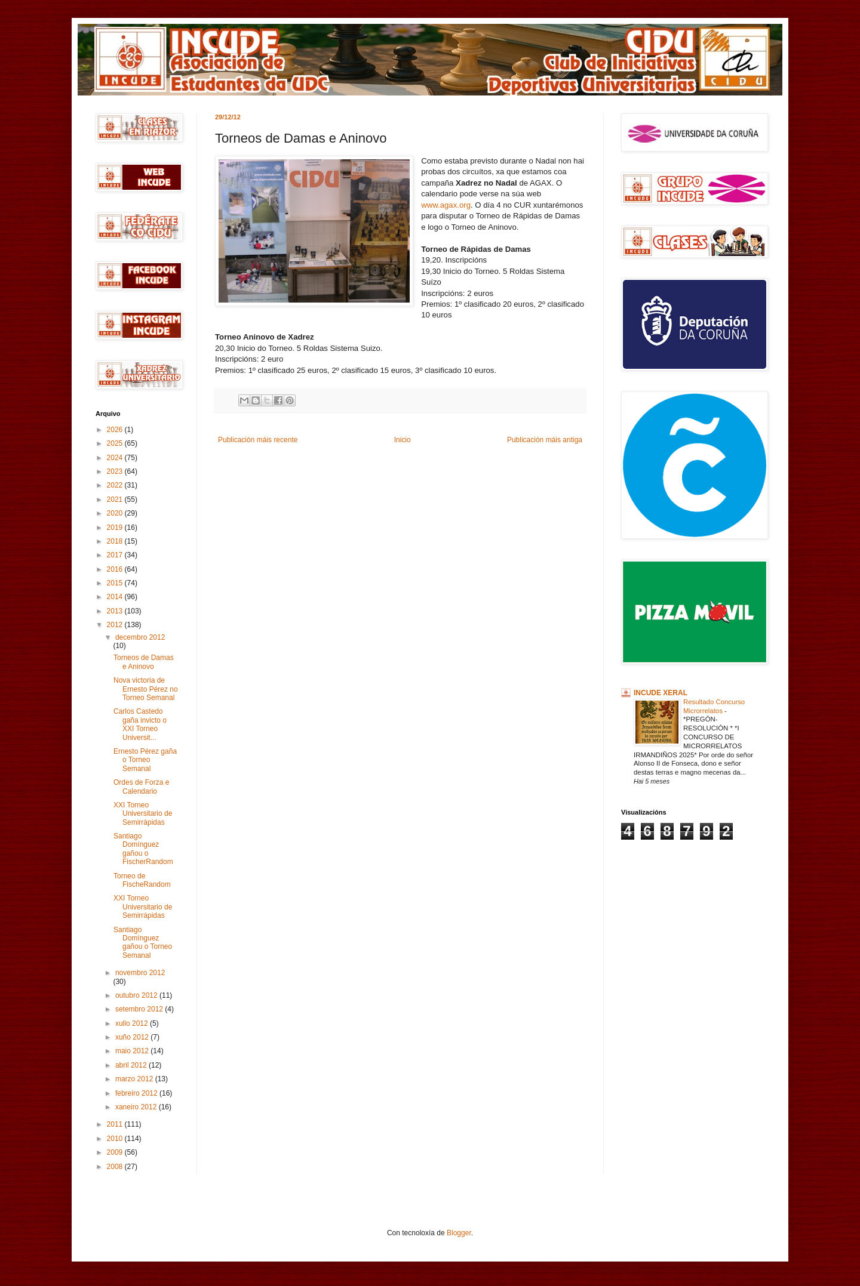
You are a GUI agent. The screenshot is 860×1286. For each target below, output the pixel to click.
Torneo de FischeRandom (142, 880)
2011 (116, 1124)
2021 (116, 499)
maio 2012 (132, 1051)
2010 (116, 1138)
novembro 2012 (140, 973)
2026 (116, 429)
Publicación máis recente (257, 440)
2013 (116, 611)
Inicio (402, 440)
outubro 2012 (137, 995)
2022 (116, 485)
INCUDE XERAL (660, 693)
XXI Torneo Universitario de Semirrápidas (142, 814)
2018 (116, 541)
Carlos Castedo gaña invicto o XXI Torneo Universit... (140, 724)
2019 (116, 527)
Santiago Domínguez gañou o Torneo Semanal (142, 943)
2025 (116, 443)
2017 (116, 555)
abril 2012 (132, 1065)
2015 (116, 583)
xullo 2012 (132, 1023)
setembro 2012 (140, 1009)
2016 (116, 569)
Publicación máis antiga (544, 440)
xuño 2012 (132, 1037)
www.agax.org (446, 205)
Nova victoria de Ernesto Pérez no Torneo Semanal (145, 689)
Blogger (459, 1233)
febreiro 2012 (137, 1093)
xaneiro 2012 (137, 1107)
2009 (116, 1152)
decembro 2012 (140, 637)
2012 (116, 625)
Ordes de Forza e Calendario (141, 786)
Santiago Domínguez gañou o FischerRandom (143, 849)
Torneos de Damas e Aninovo (143, 661)
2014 (116, 597)
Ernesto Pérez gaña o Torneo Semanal (145, 760)
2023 (116, 471)
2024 (116, 458)
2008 (116, 1166)
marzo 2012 (135, 1079)
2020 (116, 513)
